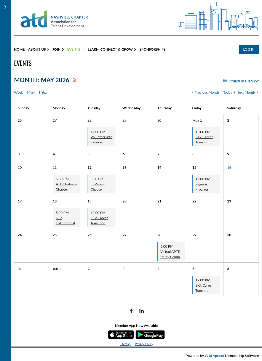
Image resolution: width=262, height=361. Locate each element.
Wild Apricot (214, 355)
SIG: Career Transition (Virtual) (99, 223)
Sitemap (125, 344)
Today (227, 92)
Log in (248, 49)
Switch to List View (244, 81)
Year (45, 92)
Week (18, 92)
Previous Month (207, 92)
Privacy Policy (144, 344)
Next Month (245, 92)
